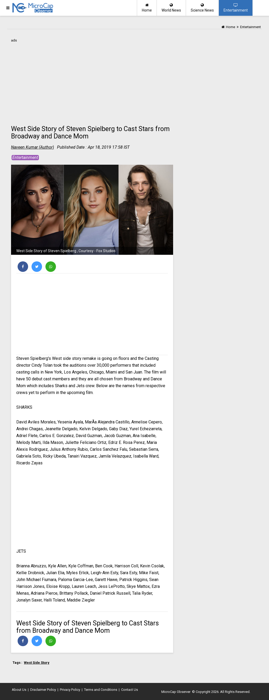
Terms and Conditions (100, 690)
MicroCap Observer (175, 692)
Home (147, 7)
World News (171, 7)
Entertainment (236, 7)
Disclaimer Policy (43, 690)
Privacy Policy (70, 690)
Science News (202, 7)
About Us (19, 690)
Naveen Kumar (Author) (32, 147)
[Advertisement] (92, 80)
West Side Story (36, 663)
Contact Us (129, 690)
